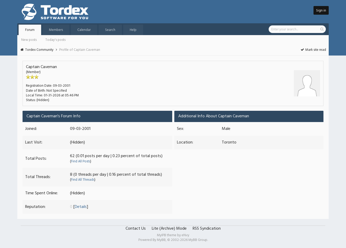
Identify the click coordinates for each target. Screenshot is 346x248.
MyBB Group (197, 240)
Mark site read (313, 50)
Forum (30, 30)
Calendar (84, 30)
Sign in (321, 10)
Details (81, 206)
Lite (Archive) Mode (169, 228)
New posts (29, 40)
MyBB (161, 240)
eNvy (185, 235)
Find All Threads (82, 180)
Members (56, 30)
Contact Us (136, 228)
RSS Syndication (207, 228)
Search (110, 30)
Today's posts (55, 40)
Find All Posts (80, 161)
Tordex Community (39, 50)
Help (133, 30)
